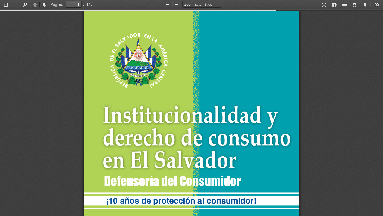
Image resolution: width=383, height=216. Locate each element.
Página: (57, 4)
